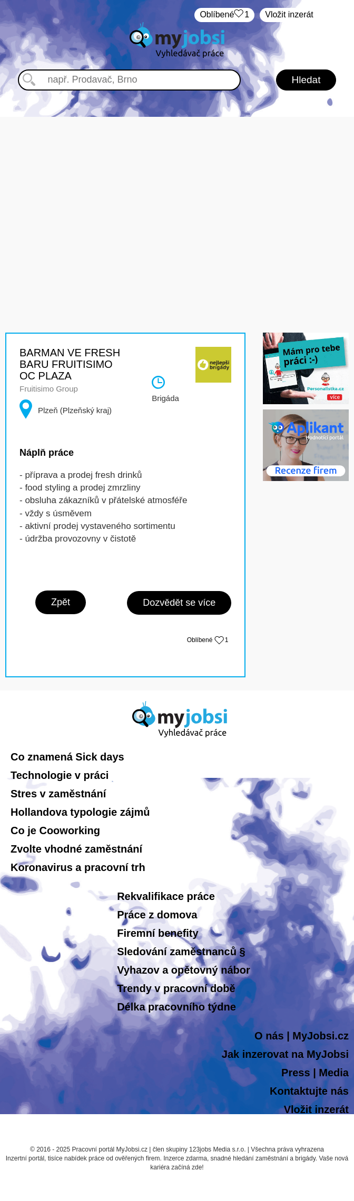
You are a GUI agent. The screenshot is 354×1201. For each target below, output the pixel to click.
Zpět (60, 602)
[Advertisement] (177, 190)
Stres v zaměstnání (58, 793)
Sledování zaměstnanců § (181, 951)
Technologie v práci (60, 775)
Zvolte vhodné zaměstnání (76, 849)
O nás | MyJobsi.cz (301, 1036)
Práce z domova (157, 914)
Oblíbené (224, 15)
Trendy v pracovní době (176, 988)
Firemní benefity (157, 933)
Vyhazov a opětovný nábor (183, 970)
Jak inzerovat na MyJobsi (285, 1054)
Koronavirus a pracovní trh (78, 867)
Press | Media (315, 1072)
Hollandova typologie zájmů (80, 812)
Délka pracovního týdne (176, 1007)
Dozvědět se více (179, 602)
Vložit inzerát (289, 14)
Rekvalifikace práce (166, 896)
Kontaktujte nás (309, 1091)
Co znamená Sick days (67, 757)
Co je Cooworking (55, 830)
